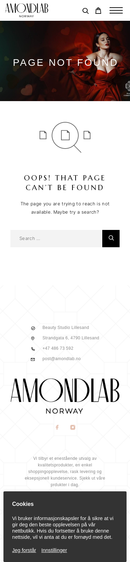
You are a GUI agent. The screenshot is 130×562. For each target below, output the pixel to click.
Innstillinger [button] (54, 550)
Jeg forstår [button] (24, 550)
